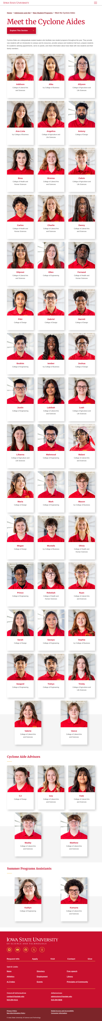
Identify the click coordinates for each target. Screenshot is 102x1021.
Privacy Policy (12, 1011)
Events (40, 982)
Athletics (10, 977)
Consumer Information (59, 1013)
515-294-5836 (56, 1000)
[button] (96, 2)
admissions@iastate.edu (61, 997)
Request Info (13, 959)
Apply (35, 959)
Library (70, 977)
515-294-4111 (12, 1000)
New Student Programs (43, 13)
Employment (42, 977)
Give (90, 959)
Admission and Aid (22, 13)
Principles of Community (77, 982)
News (9, 971)
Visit (52, 959)
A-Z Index (11, 982)
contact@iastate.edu (15, 997)
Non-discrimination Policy (16, 1013)
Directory (41, 971)
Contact (71, 959)
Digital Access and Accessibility (62, 1011)
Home (9, 13)
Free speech (72, 971)
